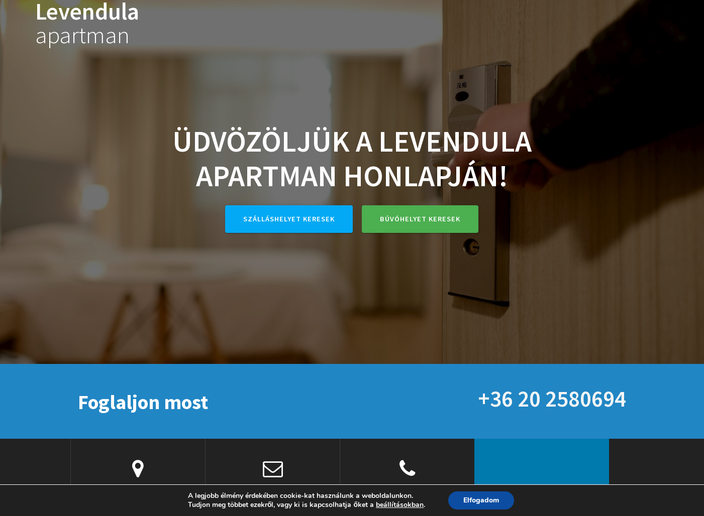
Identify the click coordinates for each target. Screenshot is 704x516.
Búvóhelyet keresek (420, 218)
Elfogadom (481, 500)
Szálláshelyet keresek (289, 218)
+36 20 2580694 (552, 398)
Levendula (87, 23)
